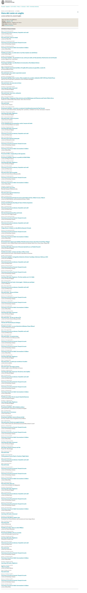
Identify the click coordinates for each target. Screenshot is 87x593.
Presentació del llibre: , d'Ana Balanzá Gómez (20, 63)
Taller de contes (5, 567)
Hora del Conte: (9, 37)
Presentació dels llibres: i (10, 517)
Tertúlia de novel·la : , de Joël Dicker (19, 52)
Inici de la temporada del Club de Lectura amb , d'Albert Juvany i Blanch (23, 198)
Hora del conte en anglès (12, 13)
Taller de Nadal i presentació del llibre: (23, 68)
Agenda (7, 6)
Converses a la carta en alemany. (14, 32)
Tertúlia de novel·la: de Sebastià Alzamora (15, 397)
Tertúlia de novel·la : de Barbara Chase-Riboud (18, 326)
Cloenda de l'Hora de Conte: (17, 282)
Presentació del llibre (28, 78)
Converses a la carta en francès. (13, 143)
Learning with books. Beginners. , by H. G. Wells (17, 277)
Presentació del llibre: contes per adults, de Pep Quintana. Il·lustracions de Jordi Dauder (29, 58)
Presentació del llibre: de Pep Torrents (23, 108)
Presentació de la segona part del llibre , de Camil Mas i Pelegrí (25, 242)
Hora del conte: (9, 172)
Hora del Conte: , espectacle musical (13, 73)
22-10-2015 (13, 6)
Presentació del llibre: (12, 407)
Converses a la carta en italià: (14, 307)
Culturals (23, 6)
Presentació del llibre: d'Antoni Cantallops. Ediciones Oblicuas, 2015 (24, 257)
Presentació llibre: (13, 153)
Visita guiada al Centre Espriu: (15, 456)
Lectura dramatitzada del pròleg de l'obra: (16, 203)
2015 (28, 6)
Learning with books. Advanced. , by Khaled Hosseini (21, 247)
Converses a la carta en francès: (13, 42)
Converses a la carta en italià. (14, 47)
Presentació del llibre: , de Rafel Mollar (15, 157)
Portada (3, 6)
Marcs (18, 6)
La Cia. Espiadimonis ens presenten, (16, 123)
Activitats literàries (34, 6)
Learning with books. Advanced (9, 88)
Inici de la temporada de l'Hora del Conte (11, 213)
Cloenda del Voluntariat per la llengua (10, 322)
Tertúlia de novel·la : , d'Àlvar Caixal (15, 252)
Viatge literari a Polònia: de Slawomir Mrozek (16, 228)
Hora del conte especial (10, 138)
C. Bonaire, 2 (8, 21)
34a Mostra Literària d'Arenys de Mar (10, 447)
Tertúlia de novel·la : (12, 527)
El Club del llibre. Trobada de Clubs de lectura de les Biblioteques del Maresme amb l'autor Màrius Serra (27, 98)
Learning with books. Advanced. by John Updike (15, 371)
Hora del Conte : (9, 292)
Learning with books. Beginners (9, 113)
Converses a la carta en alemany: (15, 262)
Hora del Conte (5, 103)
